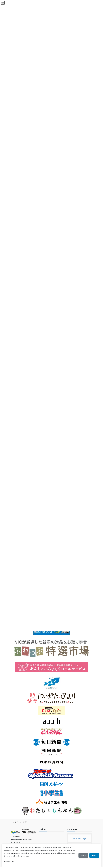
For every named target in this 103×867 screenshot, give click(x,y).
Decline (83, 855)
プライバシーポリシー (21, 822)
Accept (94, 855)
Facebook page (79, 838)
